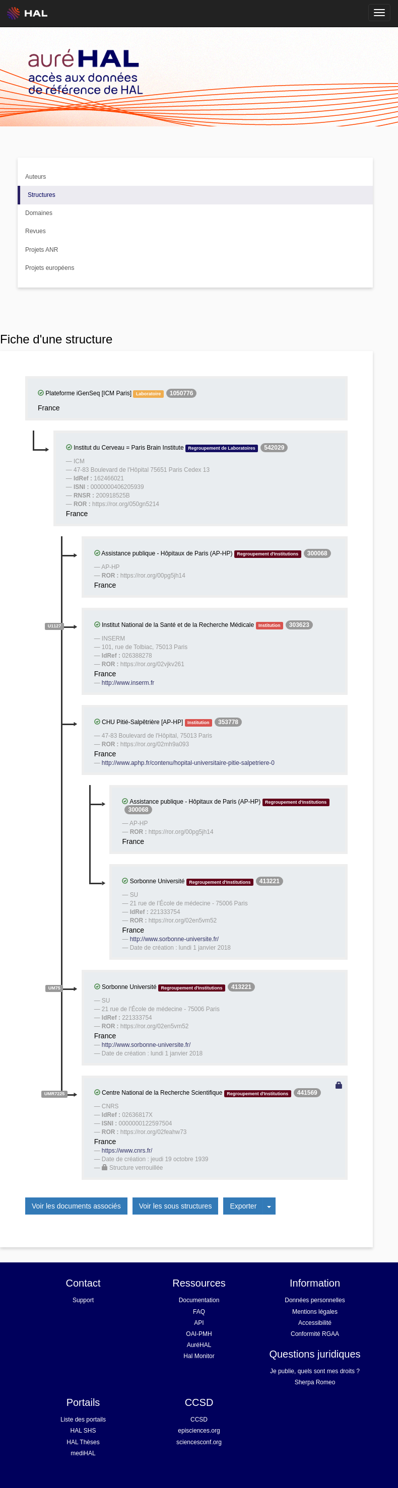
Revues (35, 231)
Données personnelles (315, 1300)
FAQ (199, 1311)
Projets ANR (41, 249)
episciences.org (199, 1430)
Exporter (243, 1206)
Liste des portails (83, 1419)
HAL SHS (83, 1430)
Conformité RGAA (315, 1333)
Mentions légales (315, 1311)
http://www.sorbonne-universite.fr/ (174, 939)
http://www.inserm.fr (128, 682)
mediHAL (83, 1453)
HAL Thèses (83, 1442)
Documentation (199, 1300)
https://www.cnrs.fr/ (127, 1150)
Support (83, 1300)
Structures (41, 194)
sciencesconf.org (199, 1442)
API (199, 1322)
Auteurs (35, 176)
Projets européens (49, 267)
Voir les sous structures (175, 1206)
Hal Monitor (198, 1356)
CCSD (199, 1419)
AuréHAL (199, 1345)
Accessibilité (314, 1322)
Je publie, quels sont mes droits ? (315, 1371)
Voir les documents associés (76, 1206)
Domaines (38, 213)
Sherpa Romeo (315, 1382)
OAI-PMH (199, 1333)
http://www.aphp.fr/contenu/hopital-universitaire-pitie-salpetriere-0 (188, 762)
